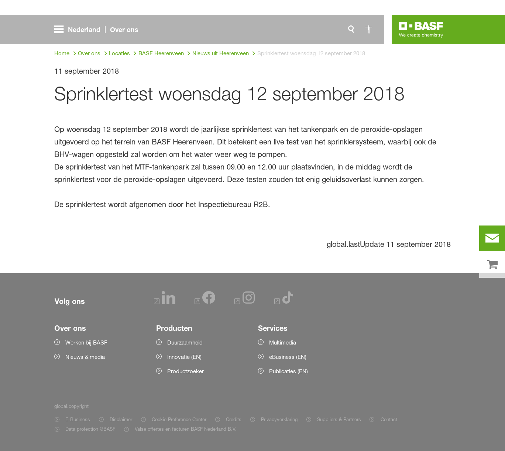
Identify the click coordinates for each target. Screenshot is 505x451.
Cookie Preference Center (179, 419)
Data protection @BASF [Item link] (90, 429)
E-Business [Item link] (77, 419)
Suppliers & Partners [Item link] (339, 419)
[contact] (492, 238)
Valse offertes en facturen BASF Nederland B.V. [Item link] (186, 429)
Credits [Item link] (233, 419)
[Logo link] (421, 29)
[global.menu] (99, 29)
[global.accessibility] (368, 29)
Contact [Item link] (389, 419)
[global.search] (351, 29)
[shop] (492, 265)
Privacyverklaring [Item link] (279, 419)
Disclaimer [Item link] (121, 419)
